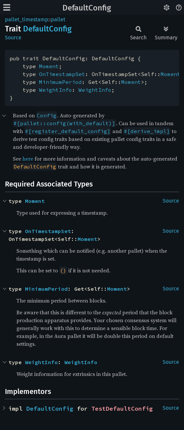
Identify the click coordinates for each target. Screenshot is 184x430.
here (27, 158)
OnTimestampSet (62, 74)
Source (13, 37)
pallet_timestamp (26, 19)
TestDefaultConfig (122, 408)
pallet (58, 19)
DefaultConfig (86, 7)
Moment (49, 66)
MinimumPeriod (60, 82)
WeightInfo (55, 90)
